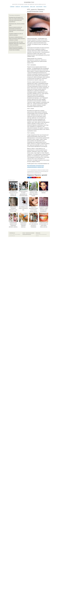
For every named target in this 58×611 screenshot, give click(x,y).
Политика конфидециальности (27, 234)
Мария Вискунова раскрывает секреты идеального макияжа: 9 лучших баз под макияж (16, 48)
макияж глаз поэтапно (30, 172)
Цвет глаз (32, 6)
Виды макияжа (25, 6)
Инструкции (39, 6)
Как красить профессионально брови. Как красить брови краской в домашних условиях (17, 38)
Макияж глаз (29, 2)
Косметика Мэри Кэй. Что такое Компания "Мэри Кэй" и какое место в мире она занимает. (17, 43)
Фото (45, 6)
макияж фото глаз (37, 171)
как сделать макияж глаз (44, 171)
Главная (12, 6)
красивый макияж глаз (37, 172)
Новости (17, 6)
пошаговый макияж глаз (31, 171)
